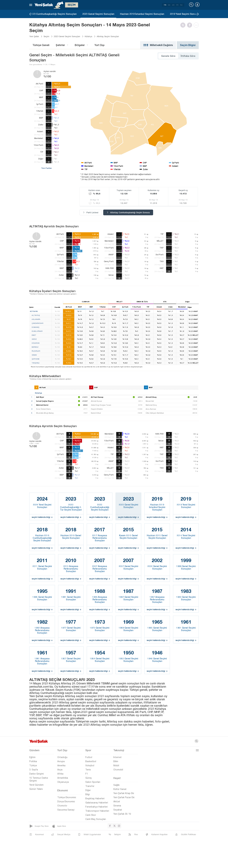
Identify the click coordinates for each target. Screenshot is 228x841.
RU (181, 5)
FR (177, 5)
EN (169, 5)
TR (165, 5)
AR (173, 5)
